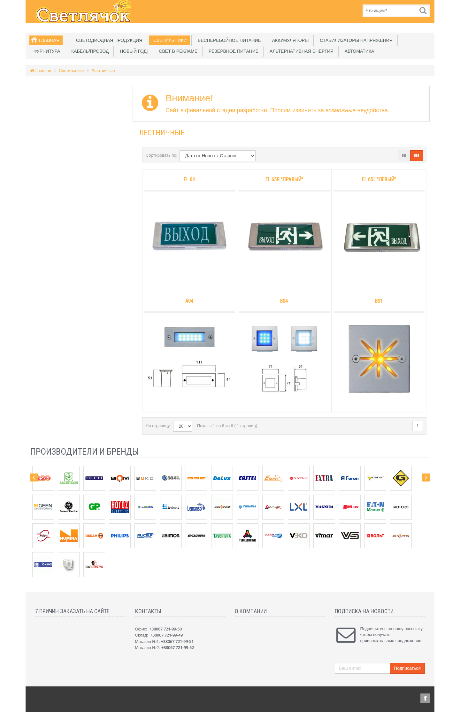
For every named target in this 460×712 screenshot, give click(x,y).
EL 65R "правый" (284, 179)
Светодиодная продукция (107, 40)
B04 (284, 301)
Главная (49, 40)
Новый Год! (132, 51)
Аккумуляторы (289, 40)
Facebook (425, 698)
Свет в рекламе (177, 51)
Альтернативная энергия (300, 51)
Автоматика (358, 51)
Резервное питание (232, 51)
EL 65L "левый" (379, 179)
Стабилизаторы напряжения (355, 40)
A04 (189, 301)
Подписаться (407, 668)
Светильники (169, 40)
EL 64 (189, 179)
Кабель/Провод (89, 51)
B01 (379, 301)
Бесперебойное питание (228, 40)
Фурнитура (45, 51)
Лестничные (103, 70)
